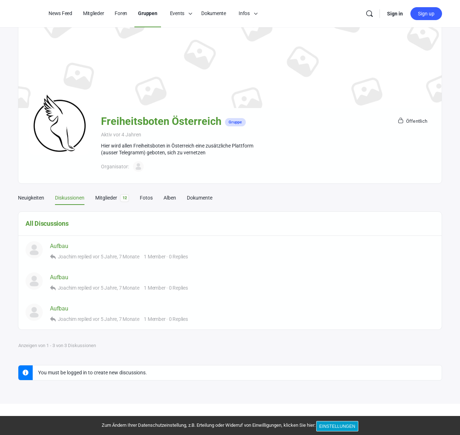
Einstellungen (338, 427)
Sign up (426, 14)
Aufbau (59, 246)
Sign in (395, 14)
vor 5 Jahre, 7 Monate (116, 256)
